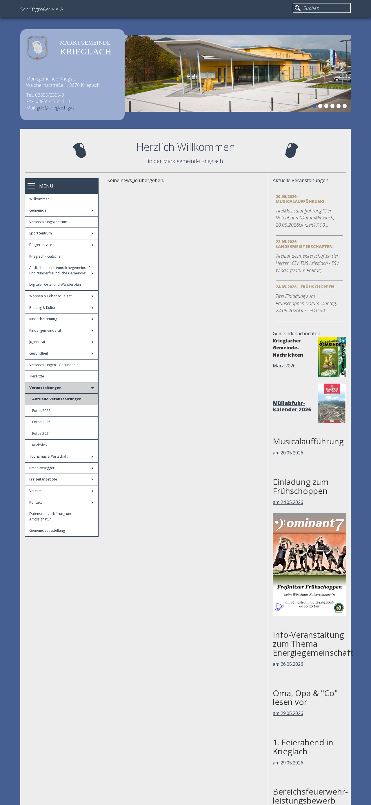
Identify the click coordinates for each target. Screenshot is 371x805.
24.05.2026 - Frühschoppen (305, 286)
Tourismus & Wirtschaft (61, 456)
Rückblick (39, 445)
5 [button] (339, 107)
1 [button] (315, 107)
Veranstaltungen (61, 387)
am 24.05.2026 (288, 502)
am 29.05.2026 (288, 713)
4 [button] (333, 107)
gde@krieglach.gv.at (57, 107)
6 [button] (345, 107)
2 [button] (321, 107)
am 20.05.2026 (288, 453)
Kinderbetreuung (61, 318)
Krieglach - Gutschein (46, 256)
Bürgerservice (61, 244)
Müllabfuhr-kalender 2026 (292, 406)
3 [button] (327, 107)
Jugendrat (61, 341)
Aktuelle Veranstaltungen (56, 399)
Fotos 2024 (41, 433)
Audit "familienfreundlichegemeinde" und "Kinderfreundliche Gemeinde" (61, 270)
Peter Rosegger (61, 467)
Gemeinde (61, 210)
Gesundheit (61, 353)
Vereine (61, 490)
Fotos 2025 (41, 421)
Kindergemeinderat (61, 330)
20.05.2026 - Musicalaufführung (300, 199)
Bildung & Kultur (61, 307)
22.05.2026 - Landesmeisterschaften (304, 244)
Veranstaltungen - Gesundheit (53, 364)
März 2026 (284, 365)
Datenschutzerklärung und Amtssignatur (50, 516)
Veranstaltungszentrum (48, 221)
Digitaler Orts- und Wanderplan (55, 284)
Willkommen (39, 199)
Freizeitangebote (61, 479)
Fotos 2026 (41, 410)
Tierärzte (36, 376)
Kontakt (61, 502)
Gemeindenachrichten (296, 333)
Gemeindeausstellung (47, 530)
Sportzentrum (61, 233)
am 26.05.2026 (288, 664)
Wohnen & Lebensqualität (61, 296)
